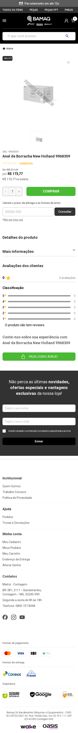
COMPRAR (51, 191)
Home (9, 48)
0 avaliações (26, 163)
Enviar (39, 441)
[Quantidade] (12, 191)
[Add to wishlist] (68, 62)
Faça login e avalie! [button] (39, 356)
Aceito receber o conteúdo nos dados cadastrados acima (36, 431)
